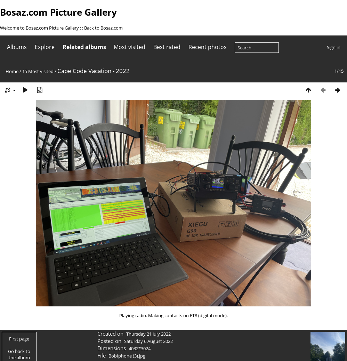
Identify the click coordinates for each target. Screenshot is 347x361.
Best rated (166, 47)
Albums (17, 47)
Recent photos (207, 47)
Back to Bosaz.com (103, 28)
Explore (45, 47)
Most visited (129, 47)
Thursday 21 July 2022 (148, 334)
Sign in (333, 47)
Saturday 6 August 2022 (148, 341)
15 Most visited (38, 71)
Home (12, 71)
